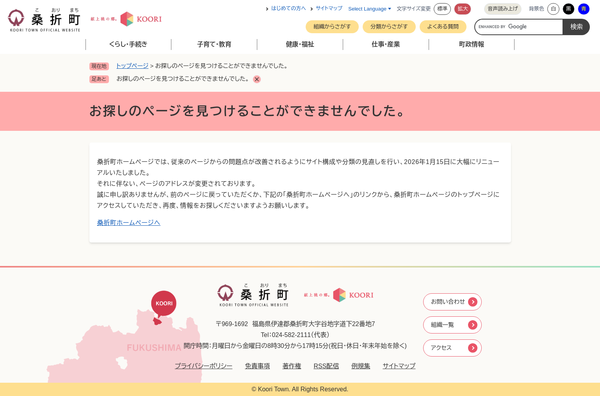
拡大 (463, 9)
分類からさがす (389, 26)
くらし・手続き (128, 44)
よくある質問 (443, 26)
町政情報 (471, 44)
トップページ (133, 65)
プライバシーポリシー (200, 366)
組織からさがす (332, 26)
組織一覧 (442, 324)
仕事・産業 (386, 44)
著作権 (288, 366)
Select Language (367, 9)
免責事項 (254, 366)
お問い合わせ (448, 301)
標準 (442, 9)
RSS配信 (323, 366)
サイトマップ (329, 9)
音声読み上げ (503, 9)
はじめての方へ (288, 9)
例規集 (357, 366)
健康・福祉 (300, 44)
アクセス (441, 348)
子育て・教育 (214, 44)
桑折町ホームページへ (129, 222)
